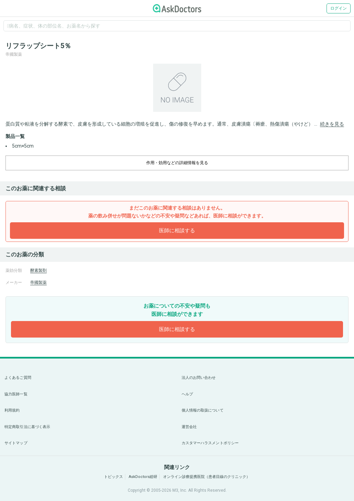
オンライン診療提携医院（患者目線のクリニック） (206, 477)
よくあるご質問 (17, 377)
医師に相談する (177, 230)
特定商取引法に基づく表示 (27, 427)
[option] (177, 88)
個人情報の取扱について (203, 410)
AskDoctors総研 (143, 477)
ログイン (338, 8)
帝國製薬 (38, 282)
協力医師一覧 (15, 394)
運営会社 (189, 427)
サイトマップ (15, 443)
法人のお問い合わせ (199, 377)
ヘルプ (187, 394)
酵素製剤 (38, 270)
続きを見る (332, 124)
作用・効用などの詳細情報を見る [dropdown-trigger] (177, 162)
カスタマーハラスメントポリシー (210, 443)
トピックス (113, 477)
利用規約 (12, 410)
